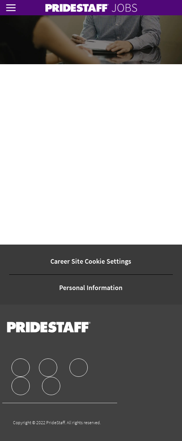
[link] (91, 8)
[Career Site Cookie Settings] (91, 261)
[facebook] (20, 367)
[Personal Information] (91, 288)
